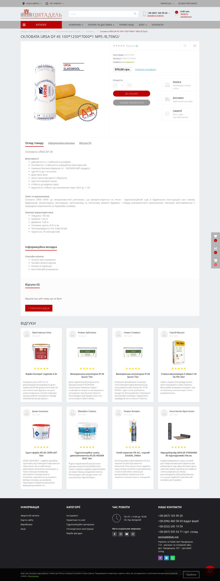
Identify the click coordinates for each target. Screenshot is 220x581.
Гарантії (177, 110)
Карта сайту (27, 520)
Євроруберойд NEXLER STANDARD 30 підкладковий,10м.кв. (179, 454)
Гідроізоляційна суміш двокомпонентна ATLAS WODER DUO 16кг (87, 455)
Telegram (166, 558)
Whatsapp (173, 558)
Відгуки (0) (85, 143)
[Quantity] (122, 85)
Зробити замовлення (186, 15)
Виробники (26, 524)
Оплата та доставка (101, 24)
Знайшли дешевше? (145, 69)
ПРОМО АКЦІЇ (126, 24)
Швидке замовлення (132, 102)
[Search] (135, 14)
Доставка (178, 97)
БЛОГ (143, 24)
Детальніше (33, 576)
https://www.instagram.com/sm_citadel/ (121, 534)
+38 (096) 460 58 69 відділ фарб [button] (178, 521)
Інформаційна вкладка (61, 143)
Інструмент (72, 515)
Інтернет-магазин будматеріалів (35, 31)
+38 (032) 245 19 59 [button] (170, 526)
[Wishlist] (185, 45)
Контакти (157, 24)
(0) (137, 45)
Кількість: (118, 80)
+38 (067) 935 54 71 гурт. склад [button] (178, 531)
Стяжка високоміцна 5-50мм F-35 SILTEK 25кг (179, 375)
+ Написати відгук (38, 308)
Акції (23, 528)
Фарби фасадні (74, 533)
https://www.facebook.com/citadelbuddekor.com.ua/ (114, 534)
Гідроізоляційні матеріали (80, 524)
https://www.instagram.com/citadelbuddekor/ (133, 534)
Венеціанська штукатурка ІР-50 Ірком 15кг (87, 375)
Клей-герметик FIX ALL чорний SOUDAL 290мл (133, 454)
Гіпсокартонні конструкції (80, 528)
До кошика (131, 93)
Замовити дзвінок (155, 15)
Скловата (90, 31)
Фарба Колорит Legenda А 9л (41, 373)
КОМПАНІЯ (76, 24)
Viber (160, 558)
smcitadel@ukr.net (168, 536)
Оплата (177, 81)
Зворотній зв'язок (30, 515)
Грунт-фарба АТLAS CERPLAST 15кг (41, 454)
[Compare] (194, 45)
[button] (215, 262)
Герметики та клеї (75, 520)
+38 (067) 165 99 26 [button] (170, 515)
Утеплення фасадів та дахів (68, 31)
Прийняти (191, 574)
